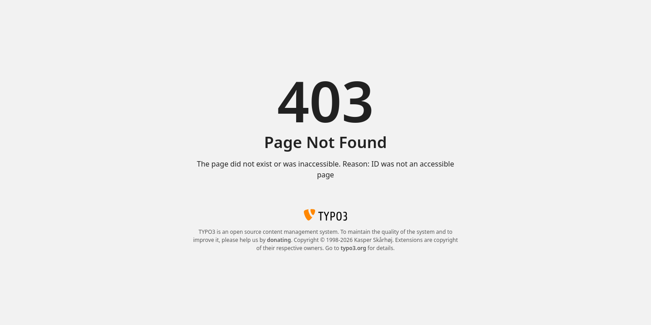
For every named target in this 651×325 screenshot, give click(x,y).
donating (279, 240)
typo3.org (353, 248)
